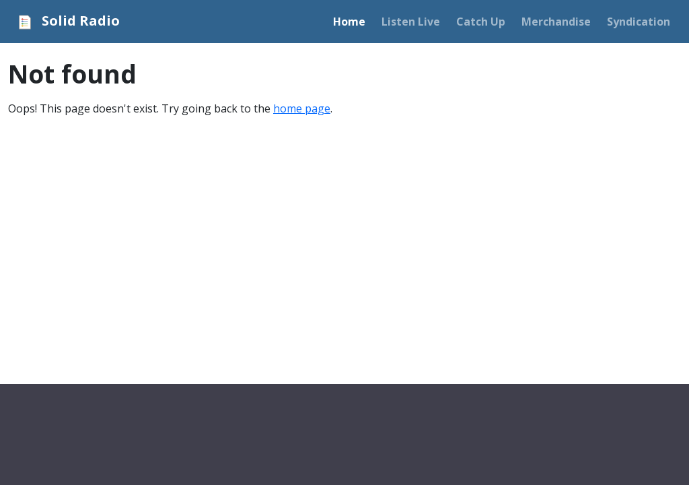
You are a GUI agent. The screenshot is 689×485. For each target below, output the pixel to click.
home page (301, 108)
